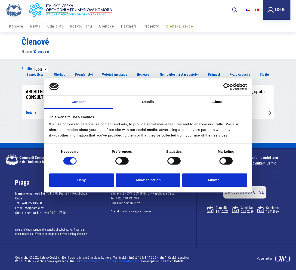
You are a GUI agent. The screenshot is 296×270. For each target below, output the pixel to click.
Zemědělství (35, 74)
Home (27, 52)
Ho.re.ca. (143, 74)
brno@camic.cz (129, 203)
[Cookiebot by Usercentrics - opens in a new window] (227, 86)
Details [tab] (148, 102)
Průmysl (214, 74)
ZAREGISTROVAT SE (244, 192)
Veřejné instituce (114, 74)
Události (55, 26)
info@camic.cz (34, 208)
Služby (265, 74)
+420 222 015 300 (31, 203)
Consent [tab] (79, 102)
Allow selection (147, 180)
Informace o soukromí (100, 261)
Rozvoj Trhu (81, 26)
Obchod (59, 74)
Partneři (128, 26)
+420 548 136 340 (127, 198)
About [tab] (217, 102)
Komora (16, 26)
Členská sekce (179, 26)
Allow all (214, 180)
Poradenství (84, 74)
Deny (81, 180)
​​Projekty (151, 26)
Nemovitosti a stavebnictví (179, 74)
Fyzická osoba (239, 74)
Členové (106, 26)
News (35, 26)
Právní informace (128, 261)
